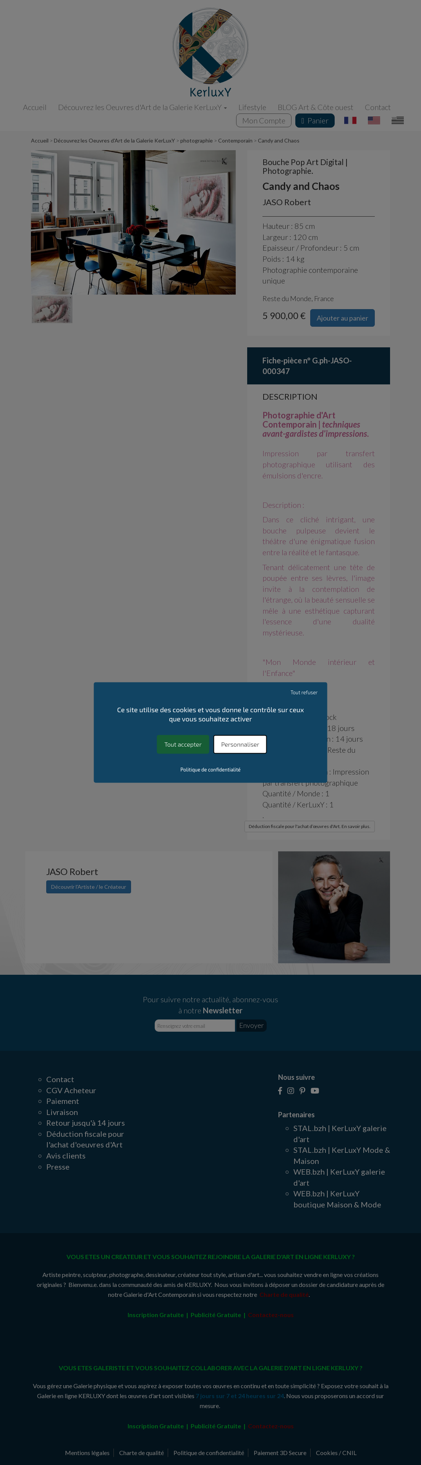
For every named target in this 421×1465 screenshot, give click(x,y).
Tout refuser (303, 692)
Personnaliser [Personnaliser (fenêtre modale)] (240, 744)
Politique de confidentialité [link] (210, 770)
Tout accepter (182, 744)
